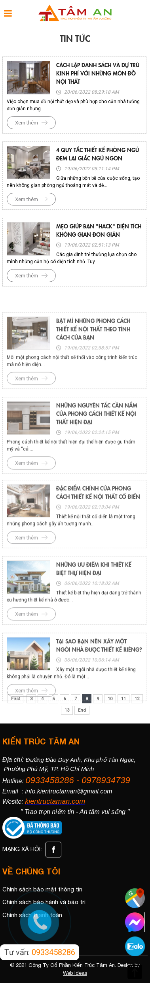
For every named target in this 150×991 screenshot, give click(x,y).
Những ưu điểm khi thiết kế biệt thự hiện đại (93, 586)
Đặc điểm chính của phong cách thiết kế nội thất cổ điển (98, 509)
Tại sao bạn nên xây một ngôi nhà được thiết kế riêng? (99, 662)
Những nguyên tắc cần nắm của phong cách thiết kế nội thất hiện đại (96, 433)
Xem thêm (26, 123)
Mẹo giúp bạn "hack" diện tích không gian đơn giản (98, 230)
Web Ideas (75, 973)
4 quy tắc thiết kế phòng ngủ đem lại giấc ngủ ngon (97, 154)
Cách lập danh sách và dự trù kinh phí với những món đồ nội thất (97, 73)
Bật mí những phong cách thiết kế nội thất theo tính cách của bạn (93, 348)
